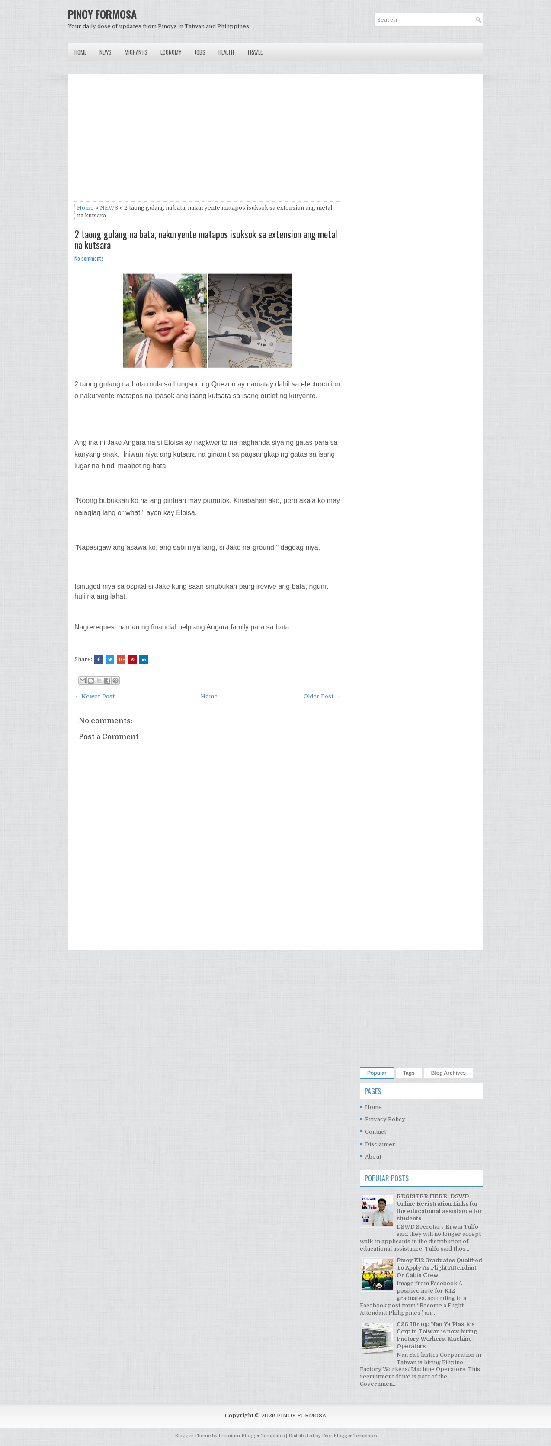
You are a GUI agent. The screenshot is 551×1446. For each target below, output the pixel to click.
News (105, 52)
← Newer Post (94, 696)
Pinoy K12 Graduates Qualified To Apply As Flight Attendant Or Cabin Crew (439, 1267)
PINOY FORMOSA (102, 14)
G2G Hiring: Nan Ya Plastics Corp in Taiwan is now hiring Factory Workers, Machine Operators (437, 1335)
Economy (171, 52)
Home (80, 52)
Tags (409, 1073)
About (373, 1157)
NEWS (109, 207)
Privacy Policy (385, 1119)
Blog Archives (448, 1073)
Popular (377, 1073)
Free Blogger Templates (349, 1436)
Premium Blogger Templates (251, 1436)
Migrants (136, 52)
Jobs (200, 52)
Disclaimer (380, 1144)
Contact (375, 1131)
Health (226, 52)
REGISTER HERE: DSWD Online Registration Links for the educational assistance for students (439, 1207)
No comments (89, 258)
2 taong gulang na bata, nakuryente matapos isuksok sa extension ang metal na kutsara (205, 239)
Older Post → (322, 696)
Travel (255, 52)
